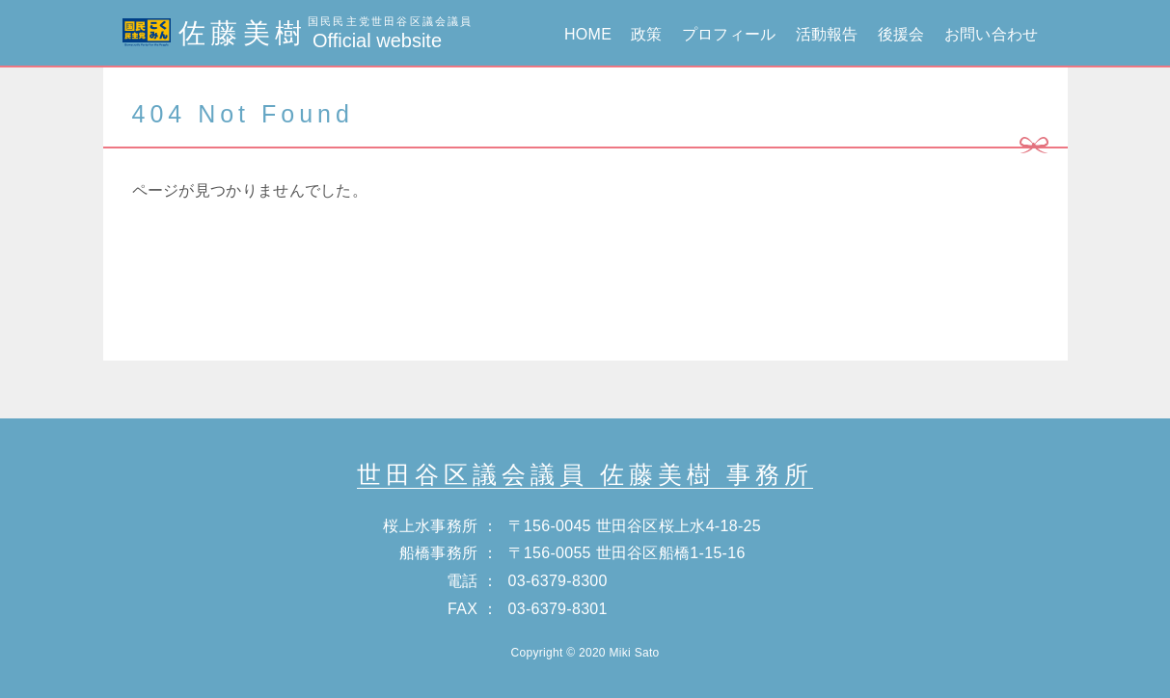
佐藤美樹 (298, 33)
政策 (647, 34)
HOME (588, 34)
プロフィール (729, 34)
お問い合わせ (991, 34)
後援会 (901, 34)
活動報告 (827, 34)
